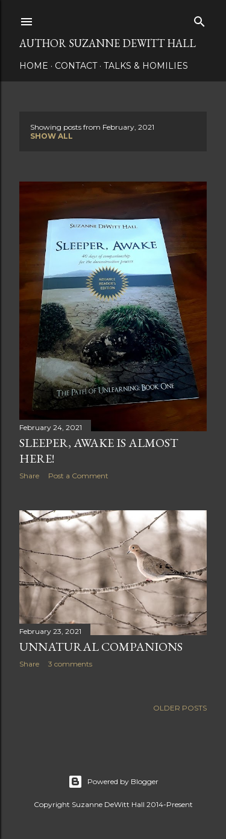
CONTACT (76, 65)
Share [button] (29, 475)
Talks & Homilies (146, 65)
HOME (33, 65)
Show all (51, 136)
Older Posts (180, 707)
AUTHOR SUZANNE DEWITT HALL (107, 43)
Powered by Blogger (113, 781)
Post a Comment (78, 475)
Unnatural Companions (101, 646)
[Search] (199, 19)
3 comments (70, 663)
